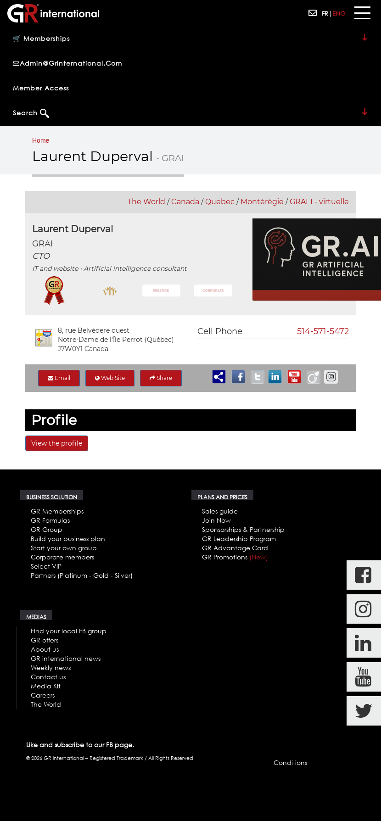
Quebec (220, 201)
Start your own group (64, 548)
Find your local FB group (68, 631)
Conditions (290, 762)
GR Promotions (235, 557)
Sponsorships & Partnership (243, 529)
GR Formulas (50, 520)
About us (45, 649)
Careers (43, 695)
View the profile (56, 443)
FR (325, 13)
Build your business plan (68, 538)
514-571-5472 (323, 331)
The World (146, 201)
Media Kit (46, 686)
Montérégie (262, 201)
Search (190, 113)
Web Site (110, 377)
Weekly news (51, 667)
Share (161, 377)
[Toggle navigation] (362, 13)
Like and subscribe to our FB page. (80, 744)
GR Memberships (57, 511)
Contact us (48, 677)
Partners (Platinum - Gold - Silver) (82, 575)
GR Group (46, 529)
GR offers (44, 640)
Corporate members (62, 557)
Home (40, 140)
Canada (185, 201)
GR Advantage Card (235, 548)
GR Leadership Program (239, 538)
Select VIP (46, 566)
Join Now (216, 520)
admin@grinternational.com (67, 63)
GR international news (66, 658)
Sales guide (220, 511)
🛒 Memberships (190, 39)
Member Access (41, 88)
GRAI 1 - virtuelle (319, 201)
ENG (338, 13)
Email (59, 377)
